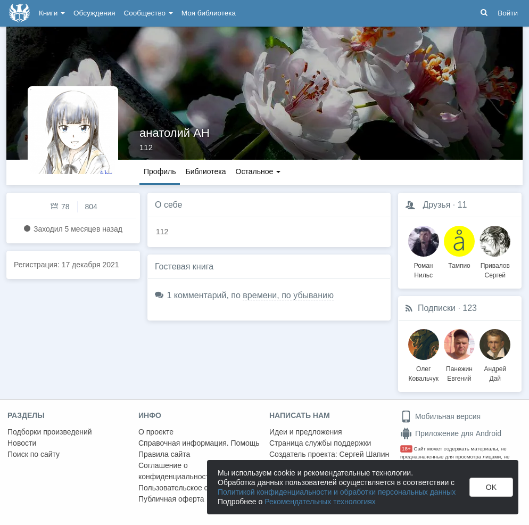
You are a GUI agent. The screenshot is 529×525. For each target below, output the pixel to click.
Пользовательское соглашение (192, 487)
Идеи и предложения (305, 432)
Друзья (436, 204)
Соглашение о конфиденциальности (175, 471)
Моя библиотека (208, 13)
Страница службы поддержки (320, 443)
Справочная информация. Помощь (199, 443)
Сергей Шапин (364, 454)
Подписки (437, 308)
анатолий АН (174, 133)
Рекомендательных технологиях (320, 501)
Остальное (258, 171)
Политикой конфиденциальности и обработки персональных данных (337, 492)
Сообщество (148, 13)
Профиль (160, 171)
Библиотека (205, 171)
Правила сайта (164, 454)
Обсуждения (94, 13)
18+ (406, 449)
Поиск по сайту (33, 454)
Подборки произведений (49, 432)
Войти (508, 13)
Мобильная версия (440, 416)
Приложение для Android (450, 433)
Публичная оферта (171, 499)
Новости (21, 443)
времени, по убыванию (288, 295)
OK (491, 487)
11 (462, 204)
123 (469, 308)
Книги (52, 13)
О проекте (155, 432)
